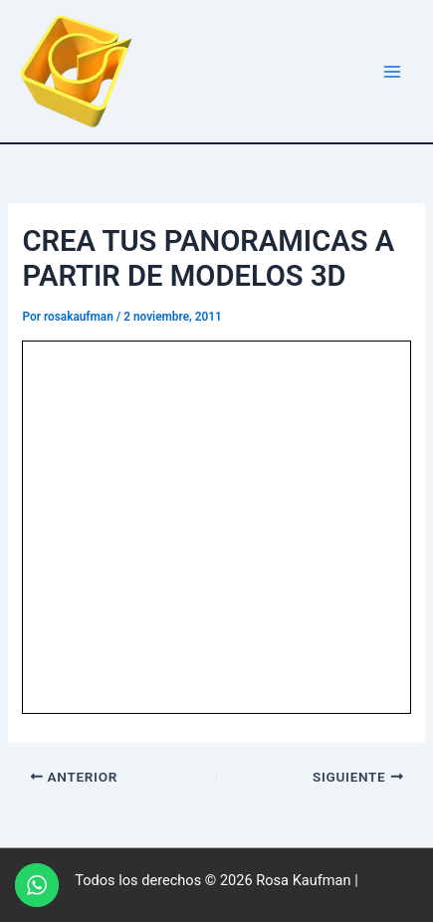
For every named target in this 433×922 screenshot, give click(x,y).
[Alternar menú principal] (392, 72)
